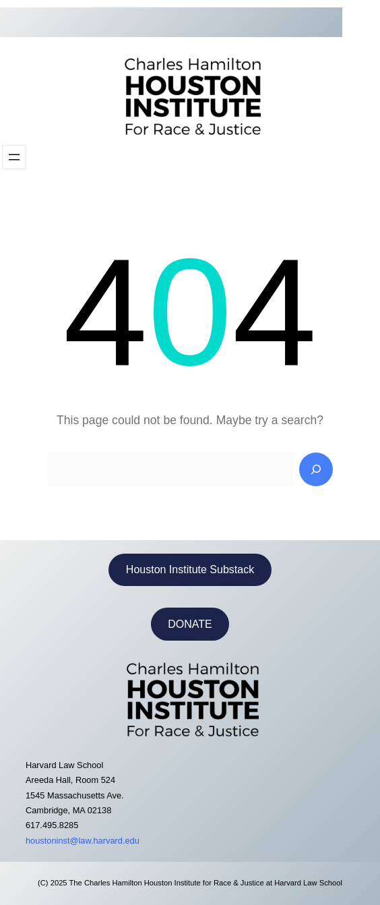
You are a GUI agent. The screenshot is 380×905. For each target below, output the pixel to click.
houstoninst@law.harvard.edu (82, 841)
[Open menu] (14, 157)
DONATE (190, 624)
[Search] (316, 469)
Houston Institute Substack (190, 569)
